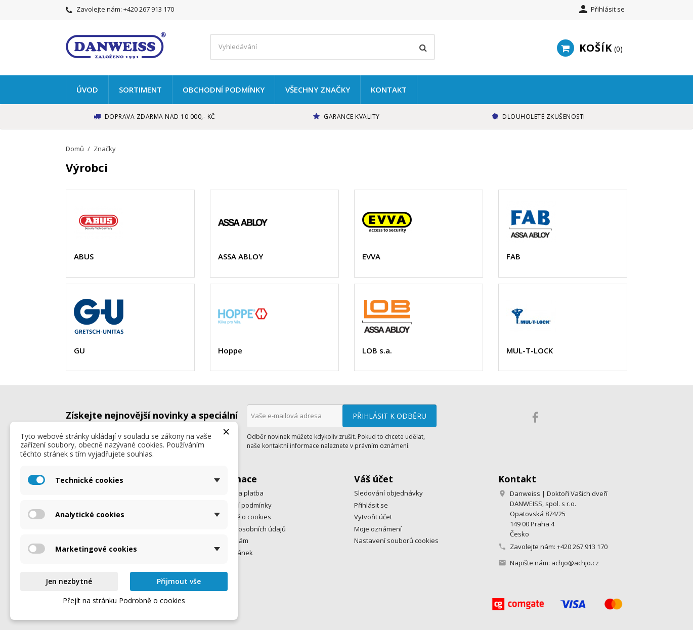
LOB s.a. (377, 350)
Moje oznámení (378, 528)
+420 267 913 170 (148, 9)
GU (79, 350)
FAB (513, 256)
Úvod (87, 89)
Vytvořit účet (373, 516)
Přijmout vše (179, 581)
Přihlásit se (371, 505)
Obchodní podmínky (224, 89)
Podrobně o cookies (240, 516)
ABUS (84, 256)
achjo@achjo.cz (575, 562)
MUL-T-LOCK (529, 350)
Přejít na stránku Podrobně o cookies (124, 600)
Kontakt (389, 89)
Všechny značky (317, 89)
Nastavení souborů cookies (396, 540)
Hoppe (230, 350)
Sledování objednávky (388, 493)
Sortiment (140, 89)
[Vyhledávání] (322, 47)
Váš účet (373, 479)
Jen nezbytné (69, 581)
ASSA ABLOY (240, 256)
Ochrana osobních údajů (248, 528)
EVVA (371, 256)
